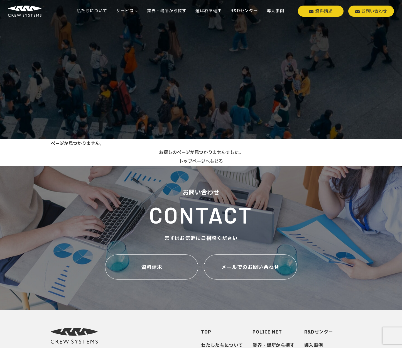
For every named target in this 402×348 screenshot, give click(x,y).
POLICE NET (267, 332)
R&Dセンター (318, 332)
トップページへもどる (201, 161)
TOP (206, 332)
